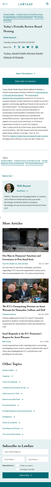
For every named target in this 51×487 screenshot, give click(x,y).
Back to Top (6, 176)
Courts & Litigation (11, 382)
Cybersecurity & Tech (12, 393)
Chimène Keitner (9, 314)
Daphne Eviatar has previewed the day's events (29, 136)
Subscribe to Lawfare (25, 81)
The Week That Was (27, 469)
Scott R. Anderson (10, 264)
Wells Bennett (9, 37)
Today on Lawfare (26, 466)
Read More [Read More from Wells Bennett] (21, 191)
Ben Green (6, 341)
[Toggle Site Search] (47, 3)
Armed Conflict (9, 14)
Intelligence (8, 417)
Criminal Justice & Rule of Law (15, 388)
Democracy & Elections (12, 399)
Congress (7, 376)
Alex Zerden (23, 264)
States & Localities (11, 423)
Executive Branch (10, 405)
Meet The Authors (24, 73)
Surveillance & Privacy (12, 428)
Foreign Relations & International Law (18, 17)
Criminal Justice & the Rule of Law (29, 14)
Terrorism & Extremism (34, 164)
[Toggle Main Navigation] (9, 4)
